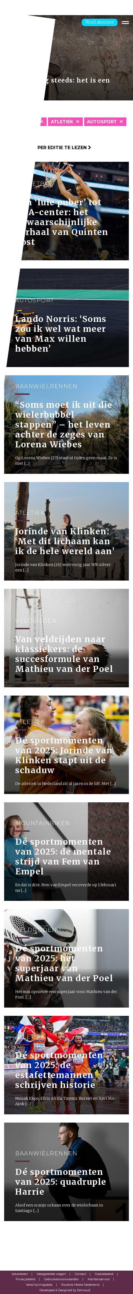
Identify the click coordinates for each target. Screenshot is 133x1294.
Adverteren (20, 1274)
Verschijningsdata (39, 1285)
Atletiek (62, 121)
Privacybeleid (25, 1279)
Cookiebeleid (104, 1274)
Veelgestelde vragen (51, 1274)
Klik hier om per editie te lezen (47, 147)
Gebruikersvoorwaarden (61, 1279)
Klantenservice (99, 1279)
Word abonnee (99, 22)
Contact (80, 1274)
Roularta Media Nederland (80, 1285)
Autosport (102, 121)
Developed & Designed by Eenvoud (64, 1290)
